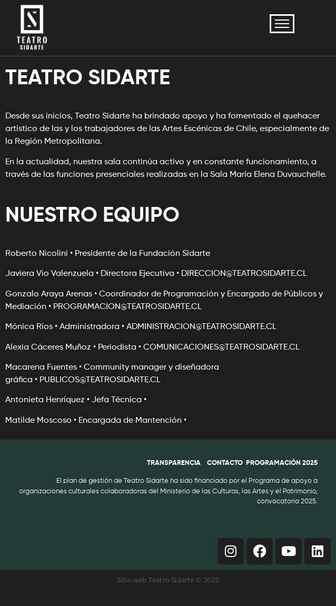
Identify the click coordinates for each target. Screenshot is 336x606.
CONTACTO (225, 463)
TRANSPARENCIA (174, 463)
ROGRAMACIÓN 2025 (284, 463)
